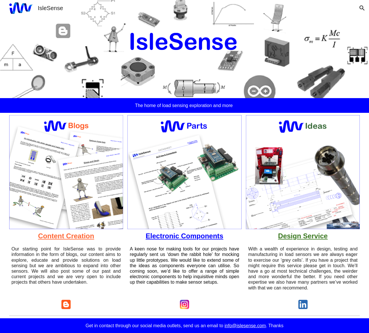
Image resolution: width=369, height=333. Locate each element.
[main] (184, 105)
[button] (362, 8)
